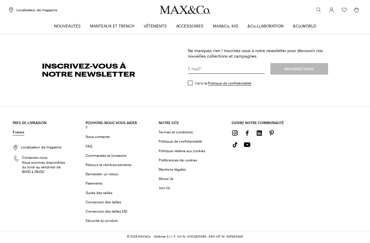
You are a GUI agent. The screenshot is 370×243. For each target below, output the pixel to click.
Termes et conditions (176, 133)
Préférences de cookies (178, 161)
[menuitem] (67, 27)
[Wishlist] (340, 11)
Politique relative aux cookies (182, 152)
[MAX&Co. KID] (225, 27)
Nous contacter (98, 138)
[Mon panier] (352, 11)
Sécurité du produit (102, 222)
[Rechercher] (314, 11)
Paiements (94, 185)
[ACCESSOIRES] (190, 27)
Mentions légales (172, 171)
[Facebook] (247, 134)
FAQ (89, 148)
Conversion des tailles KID (106, 213)
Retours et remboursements (109, 166)
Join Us (164, 189)
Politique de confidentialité (229, 84)
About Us (166, 180)
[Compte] (327, 11)
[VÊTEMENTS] (155, 27)
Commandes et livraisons (106, 157)
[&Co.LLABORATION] (265, 27)
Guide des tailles (99, 194)
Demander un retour (102, 175)
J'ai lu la (223, 84)
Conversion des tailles (103, 203)
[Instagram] (235, 134)
